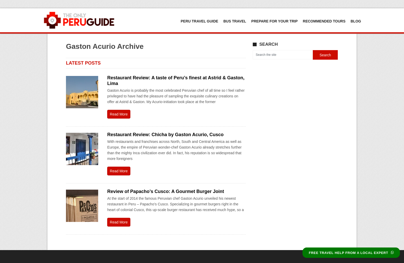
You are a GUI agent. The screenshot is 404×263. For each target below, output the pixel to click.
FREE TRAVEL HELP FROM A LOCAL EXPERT (351, 253)
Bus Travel (234, 21)
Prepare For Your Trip (274, 21)
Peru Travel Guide (199, 21)
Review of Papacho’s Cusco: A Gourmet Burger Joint (165, 191)
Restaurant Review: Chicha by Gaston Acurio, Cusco (165, 134)
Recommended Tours (324, 21)
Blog (356, 21)
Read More (119, 114)
